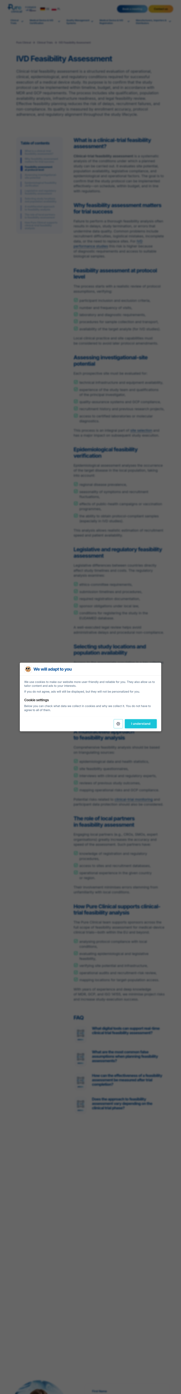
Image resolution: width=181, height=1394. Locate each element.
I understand (141, 724)
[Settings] (118, 723)
